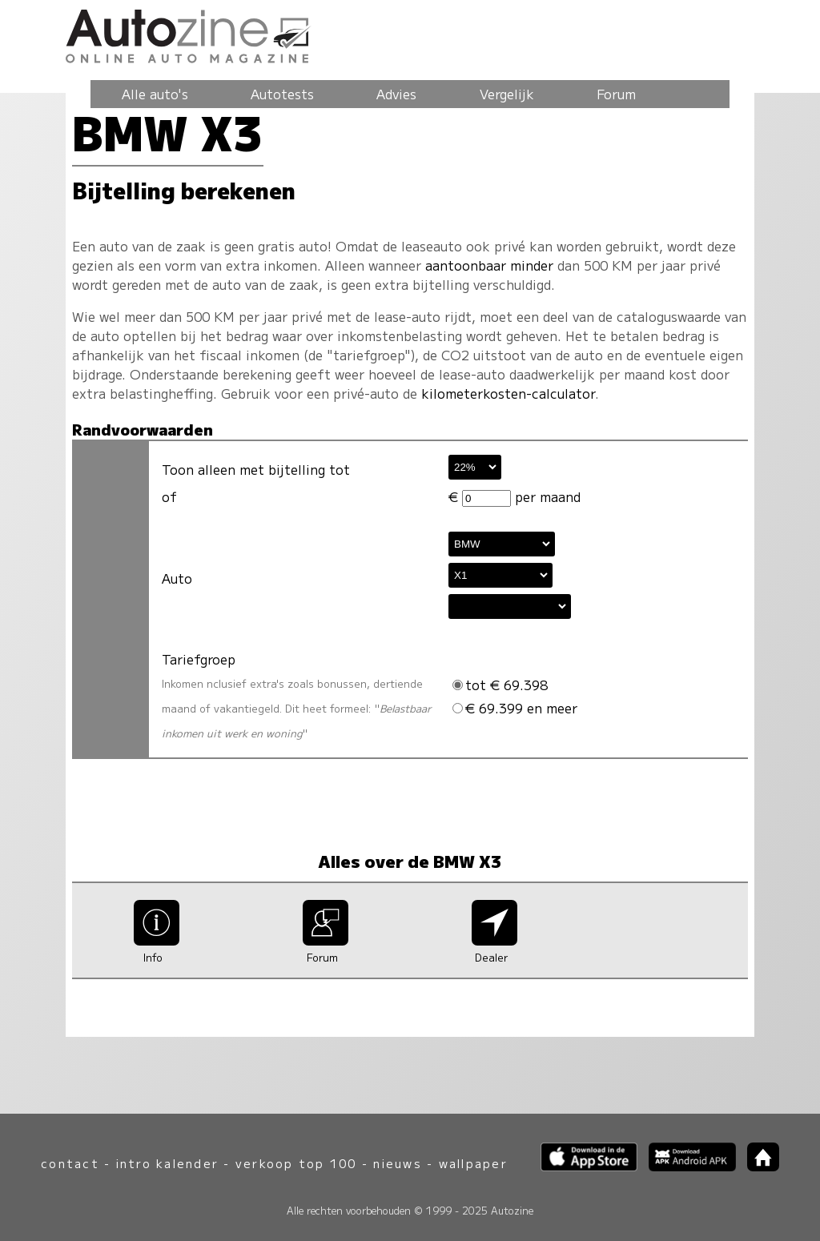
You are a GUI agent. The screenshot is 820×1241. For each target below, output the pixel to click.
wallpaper (473, 1163)
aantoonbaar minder (489, 265)
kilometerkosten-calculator (508, 393)
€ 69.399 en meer (514, 707)
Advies (396, 93)
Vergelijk (507, 93)
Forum (616, 93)
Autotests (282, 93)
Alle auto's (155, 93)
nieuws (397, 1163)
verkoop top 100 (296, 1163)
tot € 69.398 (500, 684)
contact (70, 1163)
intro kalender (167, 1163)
